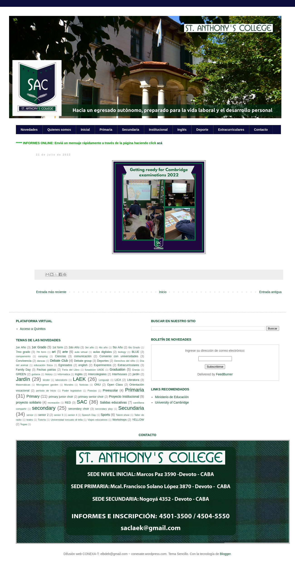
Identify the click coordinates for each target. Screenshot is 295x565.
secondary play (104, 408)
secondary (43, 408)
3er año (89, 347)
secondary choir (78, 408)
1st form (57, 347)
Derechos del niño (124, 360)
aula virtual (81, 352)
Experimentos (102, 365)
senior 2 (43, 415)
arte (65, 352)
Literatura (133, 380)
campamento (23, 356)
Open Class (115, 384)
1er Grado (39, 347)
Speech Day (89, 415)
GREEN (21, 374)
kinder (46, 380)
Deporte (202, 129)
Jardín (23, 379)
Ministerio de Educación (172, 397)
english (83, 365)
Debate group (82, 360)
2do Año (74, 347)
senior (30, 415)
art (54, 352)
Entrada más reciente (51, 292)
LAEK (79, 379)
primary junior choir (61, 396)
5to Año (118, 347)
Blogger (225, 554)
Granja (136, 369)
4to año (103, 347)
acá (159, 143)
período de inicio (46, 390)
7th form (41, 352)
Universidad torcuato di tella (67, 419)
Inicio (163, 292)
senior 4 (72, 415)
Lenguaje (104, 380)
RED (68, 402)
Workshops (119, 419)
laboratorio (61, 380)
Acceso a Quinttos (33, 329)
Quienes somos (59, 129)
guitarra (36, 374)
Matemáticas (23, 384)
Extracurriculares (231, 129)
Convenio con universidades (118, 356)
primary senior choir (90, 396)
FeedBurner (224, 374)
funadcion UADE (94, 369)
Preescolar (110, 390)
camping (42, 356)
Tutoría (42, 419)
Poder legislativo (71, 390)
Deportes (103, 360)
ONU (97, 384)
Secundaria (130, 129)
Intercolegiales (97, 374)
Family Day (23, 369)
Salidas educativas (113, 402)
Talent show (123, 415)
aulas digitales (102, 352)
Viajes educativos (98, 419)
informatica (64, 374)
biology (122, 352)
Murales (68, 384)
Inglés (182, 129)
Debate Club (59, 360)
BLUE (135, 352)
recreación (53, 402)
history (49, 374)
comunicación (82, 356)
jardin (136, 374)
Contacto (261, 129)
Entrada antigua (270, 292)
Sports (105, 415)
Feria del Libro (70, 369)
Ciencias (60, 356)
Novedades (29, 129)
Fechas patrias (46, 369)
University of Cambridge (172, 402)
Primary (32, 396)
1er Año (21, 347)
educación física (43, 365)
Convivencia (24, 360)
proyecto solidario (28, 402)
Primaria (106, 129)
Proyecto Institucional (124, 396)
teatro (30, 419)
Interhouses (119, 374)
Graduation (117, 369)
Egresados (65, 365)
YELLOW (138, 419)
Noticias (83, 384)
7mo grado (23, 352)
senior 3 (58, 415)
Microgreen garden (47, 384)
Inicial (85, 129)
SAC (82, 402)
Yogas (23, 424)
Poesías (92, 390)
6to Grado (134, 347)
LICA (118, 380)
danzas (41, 360)
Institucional (158, 129)
